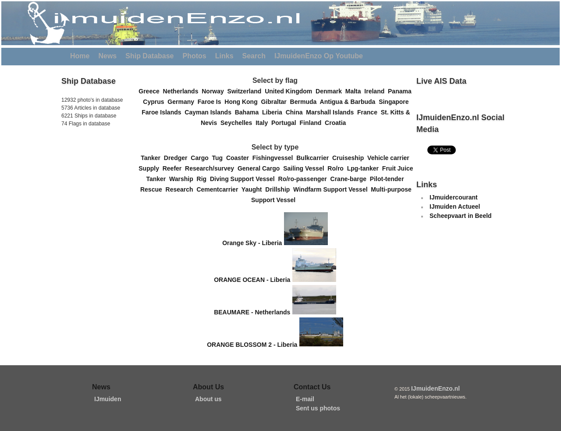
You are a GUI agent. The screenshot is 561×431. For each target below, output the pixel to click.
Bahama (248, 112)
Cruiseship (349, 157)
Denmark (330, 91)
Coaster (239, 157)
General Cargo (260, 168)
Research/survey (211, 168)
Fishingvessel (274, 157)
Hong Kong (242, 101)
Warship (183, 178)
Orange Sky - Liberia (252, 242)
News (107, 56)
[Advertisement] (87, 188)
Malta (355, 91)
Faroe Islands (163, 112)
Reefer (174, 168)
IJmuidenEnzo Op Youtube (318, 56)
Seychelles (238, 122)
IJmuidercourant (454, 197)
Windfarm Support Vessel (332, 189)
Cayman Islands (209, 112)
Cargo (201, 157)
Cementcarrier (218, 189)
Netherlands (182, 91)
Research (181, 189)
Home (79, 56)
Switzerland (246, 91)
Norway (214, 91)
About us (208, 399)
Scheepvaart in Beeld (461, 215)
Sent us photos (318, 408)
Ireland (376, 91)
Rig (203, 178)
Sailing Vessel (305, 168)
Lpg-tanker (364, 168)
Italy (263, 122)
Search (254, 56)
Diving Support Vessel (244, 178)
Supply (150, 168)
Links (224, 56)
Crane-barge (350, 178)
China (296, 112)
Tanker (152, 157)
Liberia (274, 112)
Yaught (253, 189)
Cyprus (155, 101)
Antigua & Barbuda (349, 101)
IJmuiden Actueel (455, 206)
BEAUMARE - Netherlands (252, 312)
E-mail (305, 399)
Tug (219, 157)
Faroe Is (211, 101)
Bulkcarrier (314, 157)
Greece (150, 91)
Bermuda (305, 101)
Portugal (285, 122)
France (369, 112)
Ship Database (149, 56)
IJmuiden (107, 399)
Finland (312, 122)
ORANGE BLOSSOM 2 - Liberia (252, 344)
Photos (194, 56)
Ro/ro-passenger (304, 178)
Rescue (153, 189)
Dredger (177, 157)
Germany (182, 101)
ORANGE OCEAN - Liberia (252, 279)
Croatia (337, 122)
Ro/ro (337, 168)
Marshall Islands (331, 112)
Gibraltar (275, 101)
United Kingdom (290, 91)
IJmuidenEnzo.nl (435, 388)
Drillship (279, 189)
